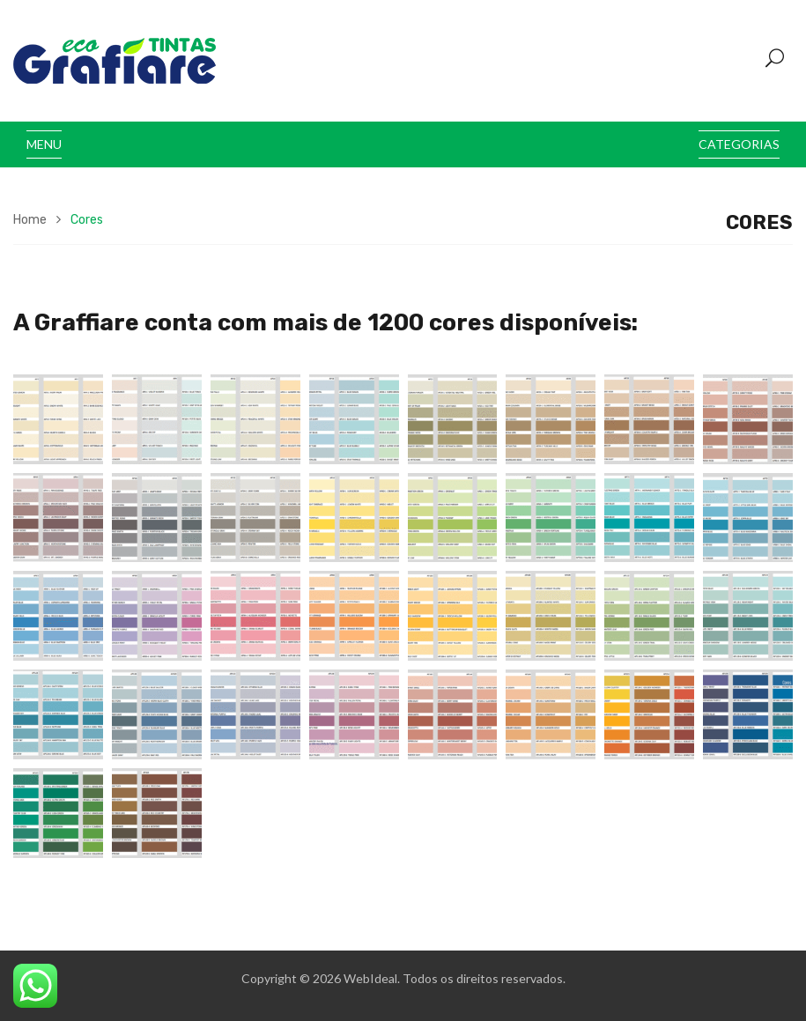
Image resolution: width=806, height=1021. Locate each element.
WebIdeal (370, 978)
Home (30, 219)
